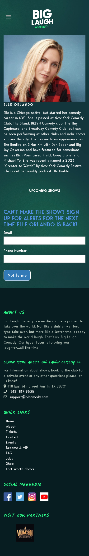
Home (10, 421)
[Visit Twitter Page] (20, 496)
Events (11, 442)
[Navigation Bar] (9, 17)
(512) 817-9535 (21, 391)
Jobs (9, 458)
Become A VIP (17, 448)
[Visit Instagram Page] (32, 496)
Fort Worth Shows (20, 469)
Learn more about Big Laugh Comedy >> (42, 362)
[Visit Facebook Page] (8, 496)
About (11, 426)
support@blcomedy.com (28, 397)
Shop (10, 463)
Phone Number (15, 251)
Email (8, 233)
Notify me (17, 275)
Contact (12, 437)
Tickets (11, 432)
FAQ (9, 453)
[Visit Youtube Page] (44, 496)
